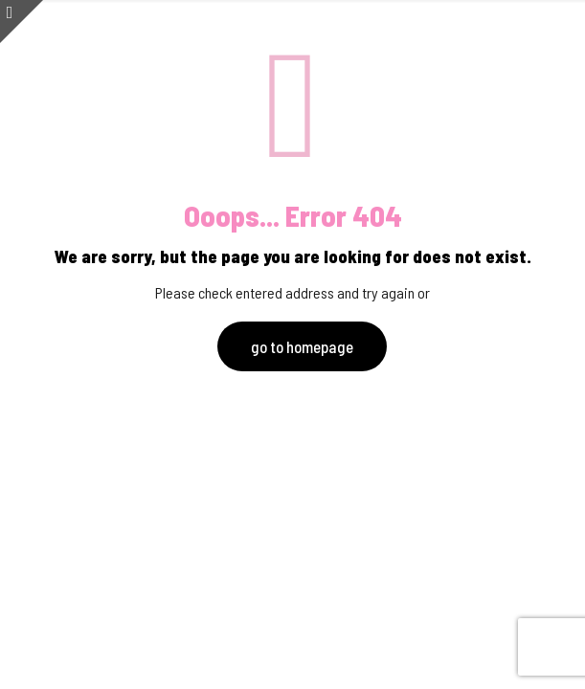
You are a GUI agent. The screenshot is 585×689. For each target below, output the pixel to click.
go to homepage (302, 346)
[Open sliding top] (21, 21)
